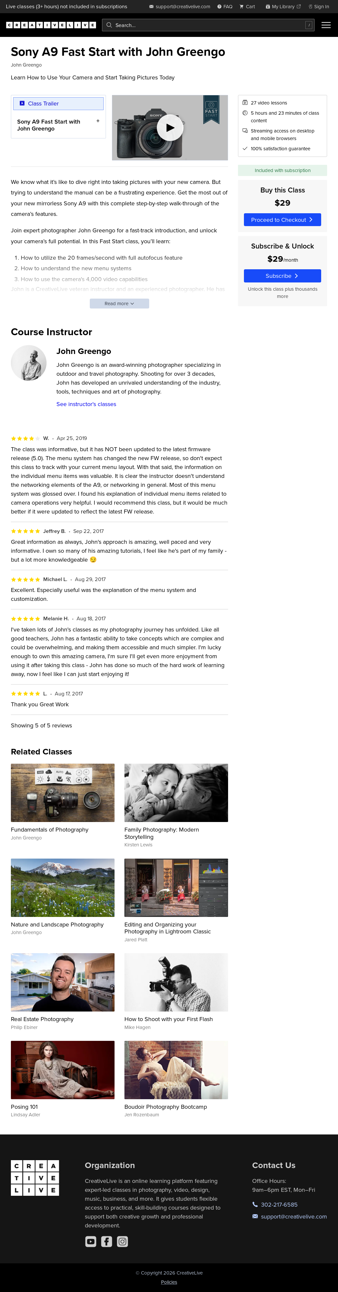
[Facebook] (107, 1242)
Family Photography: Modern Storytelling (161, 833)
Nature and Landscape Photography (57, 924)
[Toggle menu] (326, 25)
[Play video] (170, 127)
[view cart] (248, 6)
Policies (169, 1281)
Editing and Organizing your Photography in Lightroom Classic (167, 928)
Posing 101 (24, 1106)
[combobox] (208, 25)
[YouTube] (91, 1242)
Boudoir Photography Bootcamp (165, 1106)
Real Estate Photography (42, 1019)
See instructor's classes (86, 404)
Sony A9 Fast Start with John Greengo (48, 124)
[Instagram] (122, 1242)
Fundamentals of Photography (49, 829)
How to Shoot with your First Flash (168, 1019)
